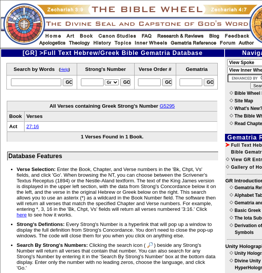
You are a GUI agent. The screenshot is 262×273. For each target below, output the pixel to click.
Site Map (241, 101)
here (22, 215)
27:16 (32, 126)
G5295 (167, 106)
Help (64, 69)
